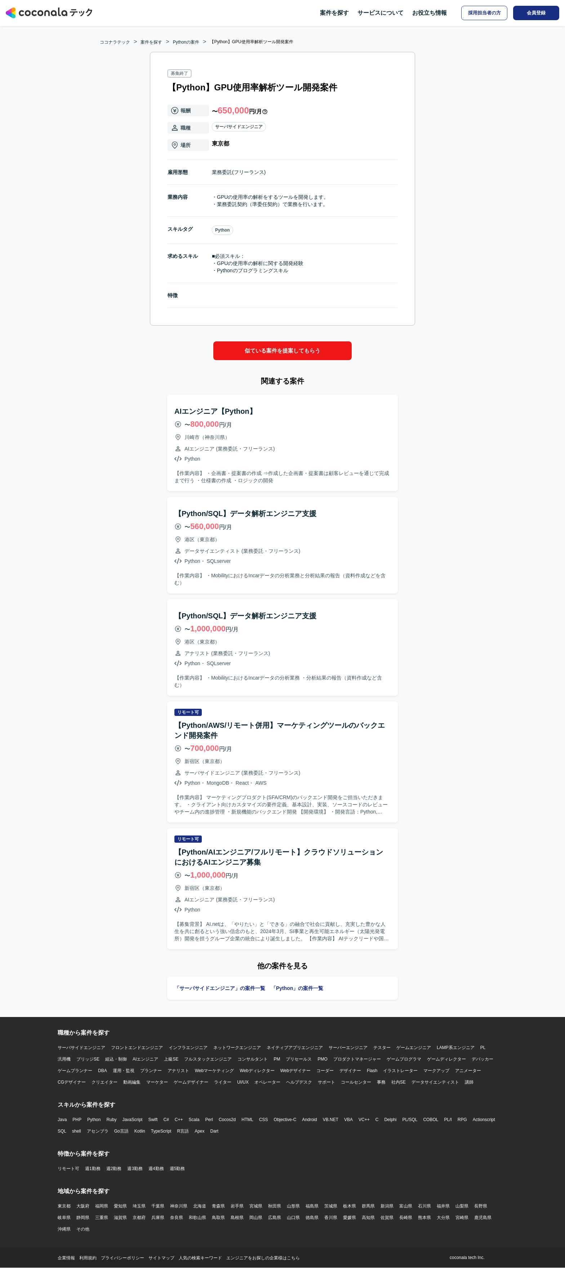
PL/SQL (409, 1119)
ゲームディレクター (446, 1059)
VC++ (364, 1119)
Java (62, 1119)
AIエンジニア (145, 1059)
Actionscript (484, 1119)
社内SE (398, 1082)
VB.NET (330, 1119)
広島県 (274, 1217)
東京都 (64, 1206)
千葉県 (157, 1206)
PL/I (447, 1119)
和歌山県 (197, 1217)
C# (166, 1119)
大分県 (443, 1217)
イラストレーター (400, 1070)
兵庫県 (157, 1217)
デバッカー (482, 1059)
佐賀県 (387, 1217)
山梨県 (461, 1206)
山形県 (293, 1206)
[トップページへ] (49, 13)
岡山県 (255, 1217)
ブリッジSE (87, 1059)
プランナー (151, 1070)
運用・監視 (123, 1070)
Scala (194, 1119)
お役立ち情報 (429, 13)
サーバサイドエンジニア (239, 126)
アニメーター (468, 1070)
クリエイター (104, 1082)
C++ (179, 1119)
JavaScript (132, 1119)
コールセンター (356, 1082)
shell (76, 1131)
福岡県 (101, 1206)
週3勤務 (135, 1168)
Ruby (111, 1119)
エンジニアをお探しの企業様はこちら (263, 1257)
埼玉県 (139, 1206)
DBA (102, 1070)
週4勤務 (156, 1168)
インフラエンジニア (188, 1047)
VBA (348, 1119)
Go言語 (121, 1131)
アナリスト (178, 1070)
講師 (469, 1082)
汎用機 (64, 1059)
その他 (82, 1229)
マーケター (157, 1082)
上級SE (171, 1059)
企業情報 (66, 1257)
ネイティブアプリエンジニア (295, 1047)
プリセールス (299, 1059)
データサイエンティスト (435, 1082)
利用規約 (88, 1257)
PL (483, 1047)
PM (276, 1059)
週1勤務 (93, 1168)
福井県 (443, 1206)
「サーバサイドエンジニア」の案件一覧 (219, 988)
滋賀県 (120, 1217)
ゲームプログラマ (404, 1059)
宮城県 (255, 1206)
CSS (263, 1119)
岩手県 (237, 1206)
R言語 (183, 1131)
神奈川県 (178, 1206)
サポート (326, 1082)
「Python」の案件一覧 (297, 988)
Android (309, 1119)
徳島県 (312, 1217)
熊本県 (424, 1217)
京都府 (139, 1217)
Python (222, 230)
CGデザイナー (72, 1082)
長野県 (480, 1206)
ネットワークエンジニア (237, 1047)
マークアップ (436, 1070)
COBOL (430, 1119)
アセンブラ (97, 1131)
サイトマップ (161, 1257)
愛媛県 (349, 1217)
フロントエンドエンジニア (137, 1047)
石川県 (424, 1206)
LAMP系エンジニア (456, 1047)
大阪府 (82, 1206)
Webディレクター (257, 1070)
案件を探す (334, 13)
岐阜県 (64, 1217)
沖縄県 (64, 1229)
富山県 (405, 1206)
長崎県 (405, 1217)
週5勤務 (177, 1168)
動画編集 (132, 1082)
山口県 (293, 1217)
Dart (214, 1131)
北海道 (199, 1206)
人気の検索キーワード (200, 1257)
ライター (222, 1082)
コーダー (325, 1070)
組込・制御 (116, 1059)
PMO (322, 1059)
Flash (372, 1070)
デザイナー (350, 1070)
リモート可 (68, 1168)
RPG (462, 1119)
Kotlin (139, 1131)
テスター (382, 1047)
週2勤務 (114, 1168)
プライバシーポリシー (122, 1257)
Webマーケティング (214, 1070)
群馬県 (368, 1206)
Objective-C (285, 1119)
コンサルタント (252, 1059)
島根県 (237, 1217)
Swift (152, 1119)
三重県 (101, 1217)
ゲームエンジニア (413, 1047)
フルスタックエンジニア (208, 1059)
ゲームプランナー (75, 1070)
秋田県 (274, 1206)
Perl (209, 1119)
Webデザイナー (295, 1070)
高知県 (368, 1217)
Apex (199, 1131)
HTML (247, 1119)
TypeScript (161, 1131)
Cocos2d (227, 1119)
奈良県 (176, 1217)
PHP (76, 1119)
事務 (381, 1082)
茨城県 (330, 1206)
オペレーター (267, 1082)
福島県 (312, 1206)
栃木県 (349, 1206)
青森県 (218, 1206)
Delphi (390, 1119)
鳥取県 (218, 1217)
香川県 (330, 1217)
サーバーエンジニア (348, 1047)
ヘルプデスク (299, 1082)
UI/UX (243, 1082)
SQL (62, 1131)
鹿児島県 (482, 1217)
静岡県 (82, 1217)
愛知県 (120, 1206)
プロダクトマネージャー (357, 1059)
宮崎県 (461, 1217)
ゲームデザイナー (191, 1082)
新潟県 (387, 1206)
